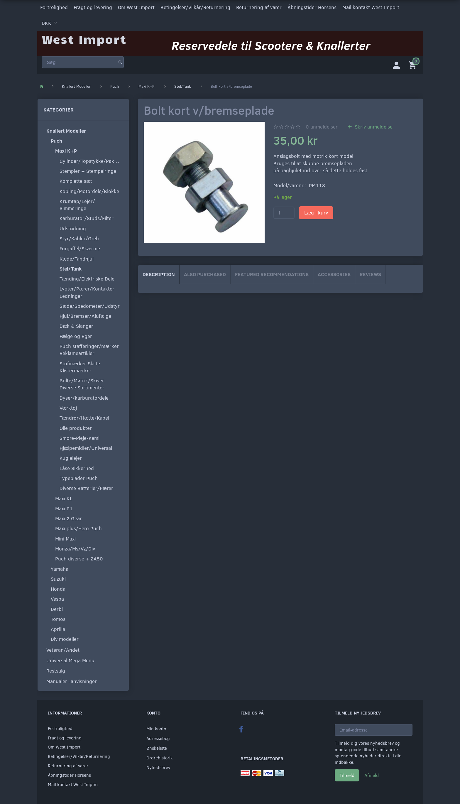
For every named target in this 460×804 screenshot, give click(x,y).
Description (159, 273)
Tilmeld (346, 774)
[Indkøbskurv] (413, 63)
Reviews (370, 273)
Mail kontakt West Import (370, 7)
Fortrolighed (54, 7)
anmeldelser (322, 125)
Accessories (334, 273)
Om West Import (136, 7)
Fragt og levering (93, 7)
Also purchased (205, 273)
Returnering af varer (259, 7)
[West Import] (84, 36)
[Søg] (120, 59)
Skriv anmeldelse (373, 125)
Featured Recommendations (272, 273)
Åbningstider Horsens (312, 7)
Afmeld (371, 774)
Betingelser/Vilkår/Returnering (195, 7)
